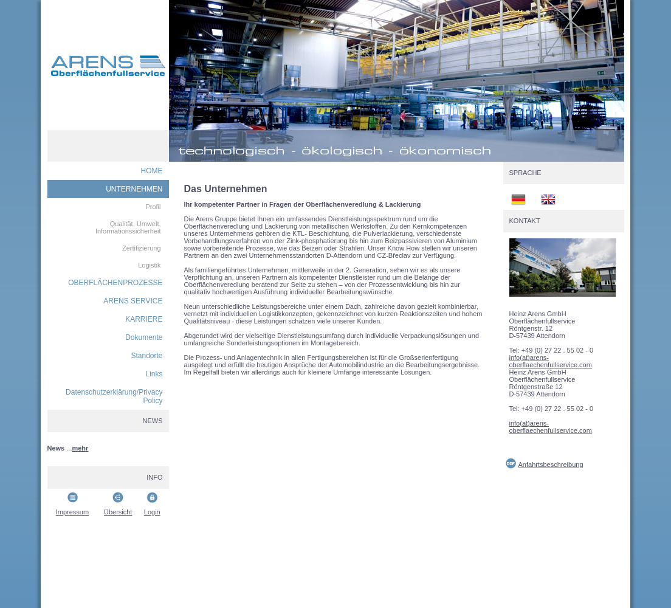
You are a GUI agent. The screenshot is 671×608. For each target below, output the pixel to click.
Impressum (72, 512)
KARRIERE (143, 319)
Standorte (146, 355)
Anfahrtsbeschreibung (550, 464)
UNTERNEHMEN (134, 189)
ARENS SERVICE (132, 301)
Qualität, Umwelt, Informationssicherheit (128, 227)
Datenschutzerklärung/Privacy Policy (114, 396)
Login (152, 512)
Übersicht (118, 512)
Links (153, 374)
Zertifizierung (141, 248)
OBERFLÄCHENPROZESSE (115, 282)
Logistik (149, 265)
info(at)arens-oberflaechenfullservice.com (550, 361)
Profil (152, 206)
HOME (152, 171)
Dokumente (143, 337)
